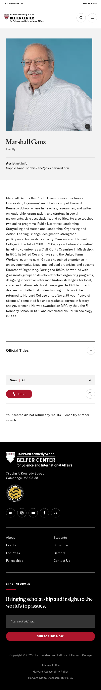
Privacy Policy (51, 665)
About (10, 537)
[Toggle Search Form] (90, 394)
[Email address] (50, 621)
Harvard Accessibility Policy (50, 671)
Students (60, 537)
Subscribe (61, 545)
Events (11, 545)
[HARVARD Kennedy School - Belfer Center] (24, 18)
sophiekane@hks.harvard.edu (47, 168)
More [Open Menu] (92, 17)
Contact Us (62, 561)
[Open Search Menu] (81, 17)
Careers (59, 553)
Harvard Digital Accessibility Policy (50, 678)
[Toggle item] (50, 350)
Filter (22, 394)
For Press (13, 553)
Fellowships (14, 561)
